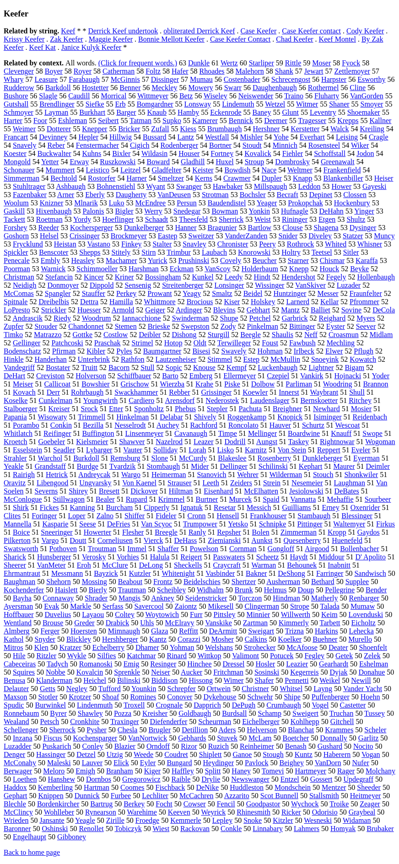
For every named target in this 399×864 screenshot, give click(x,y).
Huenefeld (347, 540)
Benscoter (53, 252)
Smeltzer (171, 178)
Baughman (19, 581)
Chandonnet (85, 326)
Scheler (375, 730)
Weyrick (213, 812)
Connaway (58, 598)
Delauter (16, 688)
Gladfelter (167, 170)
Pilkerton (17, 540)
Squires (24, 672)
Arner (65, 195)
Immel (136, 549)
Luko (116, 203)
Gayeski (374, 186)
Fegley (314, 656)
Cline (358, 87)
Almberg (17, 631)
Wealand (16, 721)
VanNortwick (147, 738)
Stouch (323, 474)
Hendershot (298, 277)
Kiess (188, 129)
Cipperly (156, 507)
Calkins (256, 639)
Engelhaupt (29, 837)
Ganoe (242, 754)
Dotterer (59, 129)
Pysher (96, 730)
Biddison (164, 680)
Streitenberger (182, 285)
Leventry (323, 112)
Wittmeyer (152, 96)
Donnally (333, 738)
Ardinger (189, 310)
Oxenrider (365, 507)
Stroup (254, 162)
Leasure (46, 79)
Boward (158, 162)
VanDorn (328, 763)
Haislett (66, 590)
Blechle (15, 804)
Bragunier (222, 227)
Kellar (329, 302)
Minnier (258, 614)
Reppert (328, 450)
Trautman (132, 590)
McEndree (150, 203)
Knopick (289, 417)
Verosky (94, 557)
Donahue (371, 672)
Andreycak (94, 474)
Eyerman (366, 458)
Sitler (351, 252)
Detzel (86, 754)
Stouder (46, 326)
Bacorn (118, 367)
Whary (14, 79)
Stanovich (211, 474)
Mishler (251, 137)
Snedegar (187, 211)
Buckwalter (54, 153)
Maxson (15, 697)
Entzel (289, 779)
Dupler (271, 178)
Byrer (58, 713)
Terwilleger (234, 343)
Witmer (307, 104)
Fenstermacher (97, 145)
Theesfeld (193, 219)
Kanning (82, 507)
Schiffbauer (134, 376)
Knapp (303, 178)
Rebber (179, 392)
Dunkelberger (144, 227)
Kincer (94, 277)
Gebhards (192, 738)
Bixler (121, 153)
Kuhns (92, 153)
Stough (273, 754)
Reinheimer (257, 746)
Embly (50, 260)
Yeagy (192, 293)
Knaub (157, 112)
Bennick (241, 120)
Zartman (255, 623)
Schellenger (21, 730)
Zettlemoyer (352, 71)
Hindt (262, 277)
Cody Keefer (365, 31)
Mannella (17, 524)
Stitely (121, 252)
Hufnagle (294, 211)
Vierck (153, 540)
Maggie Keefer (111, 39)
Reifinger (57, 433)
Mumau (201, 79)
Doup (306, 590)
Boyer (54, 71)
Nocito (363, 746)
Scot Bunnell (279, 796)
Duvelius (57, 614)
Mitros (13, 647)
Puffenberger (331, 697)
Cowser (194, 804)
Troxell (134, 705)
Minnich (285, 145)
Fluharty (326, 96)
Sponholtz (149, 409)
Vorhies (128, 557)
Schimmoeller (97, 269)
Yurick (157, 260)
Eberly (95, 195)
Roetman (49, 219)
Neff (311, 334)
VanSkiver (310, 285)
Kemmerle (185, 820)
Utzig (115, 754)
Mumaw (362, 606)
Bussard (155, 137)
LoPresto (17, 310)
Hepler (89, 137)
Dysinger (363, 227)
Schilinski (273, 466)
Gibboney (71, 837)
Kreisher (154, 713)
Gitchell (342, 721)
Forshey (15, 227)
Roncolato (243, 425)
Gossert (321, 779)
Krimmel (171, 499)
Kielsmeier (92, 441)
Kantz (158, 639)
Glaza (159, 631)
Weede (143, 754)
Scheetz (267, 557)
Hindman (286, 598)
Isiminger (327, 417)
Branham (119, 771)
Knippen (51, 796)
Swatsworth (21, 549)
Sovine (351, 310)
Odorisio (325, 812)
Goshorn (16, 236)
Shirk (21, 507)
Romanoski (96, 664)
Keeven (179, 812)
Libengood (52, 483)
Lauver (92, 763)
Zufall (160, 129)
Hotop (173, 343)
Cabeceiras (20, 664)
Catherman (118, 71)
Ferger (50, 631)
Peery (267, 244)
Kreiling (372, 129)
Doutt (78, 540)
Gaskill (14, 211)
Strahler (15, 458)
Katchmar (141, 656)
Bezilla (93, 425)
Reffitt (188, 631)
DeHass (185, 540)
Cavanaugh (190, 433)
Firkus (385, 524)
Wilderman (286, 474)
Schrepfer (181, 688)
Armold (123, 310)
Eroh (84, 565)
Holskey (263, 302)
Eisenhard (218, 491)
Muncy (384, 236)
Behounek (302, 565)
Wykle (76, 656)
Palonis (93, 211)
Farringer (330, 573)
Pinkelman (262, 326)
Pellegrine (340, 590)
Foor (40, 120)
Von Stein (292, 450)
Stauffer (93, 293)
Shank (284, 71)
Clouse (292, 227)
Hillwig (120, 137)
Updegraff (358, 779)
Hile (19, 656)
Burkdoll (86, 458)
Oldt (200, 343)
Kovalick (257, 153)
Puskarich (56, 746)
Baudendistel (227, 203)
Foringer (44, 516)
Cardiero (141, 400)
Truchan (341, 713)
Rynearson (100, 812)
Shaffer (168, 549)
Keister (202, 170)
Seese (87, 524)
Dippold (101, 285)
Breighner (287, 409)
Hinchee (199, 664)
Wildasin (154, 153)
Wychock (304, 804)
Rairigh (24, 474)
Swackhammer (136, 392)
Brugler (159, 730)
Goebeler (51, 441)
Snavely (25, 145)
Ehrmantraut (22, 573)
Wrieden (16, 820)
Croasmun (344, 334)
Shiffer (134, 516)
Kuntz (304, 754)
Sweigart (261, 631)
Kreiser (59, 409)
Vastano (98, 244)
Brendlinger (56, 104)
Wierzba (172, 384)
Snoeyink (325, 359)
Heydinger (218, 763)
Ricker (291, 812)
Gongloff (281, 549)
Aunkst (261, 540)
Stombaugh (163, 466)
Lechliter (155, 796)
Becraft (287, 195)
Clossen (355, 195)
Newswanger (250, 779)
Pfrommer (364, 302)
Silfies (106, 656)
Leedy (234, 277)
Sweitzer (201, 236)
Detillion (195, 730)
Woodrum (96, 318)
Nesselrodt (130, 425)
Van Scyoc (156, 524)
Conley (92, 746)
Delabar (171, 417)
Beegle (250, 334)
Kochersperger (91, 227)
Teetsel (322, 252)
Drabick (117, 623)
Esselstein (27, 450)
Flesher (133, 532)
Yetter (50, 162)
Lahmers (306, 828)
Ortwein (219, 688)
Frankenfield (342, 170)
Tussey (374, 713)
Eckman (182, 269)
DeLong (151, 565)
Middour (332, 557)
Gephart (15, 796)
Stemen (126, 326)
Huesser (89, 310)
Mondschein (293, 787)
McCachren (196, 796)
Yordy (82, 219)
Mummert (60, 170)
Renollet (91, 828)
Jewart (314, 71)
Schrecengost (290, 79)
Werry (153, 211)
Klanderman (54, 680)
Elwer (334, 351)
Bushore (16, 96)
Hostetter (95, 87)
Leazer (204, 441)
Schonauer (19, 170)
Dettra (89, 302)
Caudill (79, 96)
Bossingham (163, 277)
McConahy (20, 763)
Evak (51, 606)
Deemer (275, 120)
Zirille (115, 820)
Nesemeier (307, 483)
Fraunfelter (366, 293)
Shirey (78, 491)
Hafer (180, 71)
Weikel (329, 680)
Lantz (186, 137)
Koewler (255, 392)
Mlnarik (86, 203)
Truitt (89, 367)
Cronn (196, 516)
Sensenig (137, 285)
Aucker (191, 672)
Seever (366, 326)
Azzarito (236, 796)
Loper (76, 516)
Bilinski (128, 680)
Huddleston (247, 787)
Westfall (217, 137)
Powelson (204, 549)
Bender (376, 590)
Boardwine (304, 433)
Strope (299, 606)
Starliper (261, 63)
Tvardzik (122, 466)
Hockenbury (352, 203)
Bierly (98, 590)
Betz (186, 96)
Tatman (140, 120)
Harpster (333, 79)
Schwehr (260, 697)
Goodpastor (263, 804)
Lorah (197, 450)
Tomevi (273, 771)
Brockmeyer (129, 236)
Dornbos (98, 779)
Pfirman (64, 351)
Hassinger (50, 754)
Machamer (121, 260)
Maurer (344, 466)
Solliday (165, 450)
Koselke (15, 400)
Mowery (201, 87)
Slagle (48, 96)
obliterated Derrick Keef (199, 31)
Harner (136, 178)
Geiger (155, 310)
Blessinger (356, 516)
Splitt (213, 771)
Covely (230, 260)
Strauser (179, 483)
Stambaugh (313, 516)
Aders (227, 730)
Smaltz (222, 293)
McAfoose (302, 647)
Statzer (353, 236)
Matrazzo (47, 334)
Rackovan (195, 828)
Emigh (85, 771)
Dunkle (199, 63)
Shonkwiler (361, 474)
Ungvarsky (95, 483)
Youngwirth (100, 400)
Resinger (163, 664)
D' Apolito (371, 557)
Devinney (53, 137)
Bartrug (101, 804)
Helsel (49, 236)
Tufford (109, 688)
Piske (232, 384)
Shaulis (282, 334)
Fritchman (228, 672)
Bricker (129, 129)
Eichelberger (260, 721)
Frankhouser (268, 516)
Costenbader (242, 79)
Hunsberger (54, 557)
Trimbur (179, 252)
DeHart (14, 376)
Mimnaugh (124, 631)
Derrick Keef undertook (123, 31)
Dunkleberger (322, 458)
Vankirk (312, 376)
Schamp (270, 713)
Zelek (372, 656)
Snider (288, 236)
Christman (19, 277)
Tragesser (312, 120)
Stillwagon (69, 499)
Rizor (189, 746)
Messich (259, 507)
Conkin (61, 425)
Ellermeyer (239, 376)
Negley (76, 688)
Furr (196, 614)
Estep (251, 359)
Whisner (369, 244)
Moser (321, 63)
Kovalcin (89, 672)
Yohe (281, 137)
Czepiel (278, 376)
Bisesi (201, 351)
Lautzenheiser (175, 359)
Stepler (217, 409)
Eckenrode (225, 112)
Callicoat (57, 384)
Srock (89, 409)
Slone (159, 458)
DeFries (118, 524)
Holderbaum (260, 269)
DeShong (291, 573)
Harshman (144, 269)
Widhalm (210, 590)
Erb (120, 104)
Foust (270, 343)
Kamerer (205, 120)
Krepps (347, 120)
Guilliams (296, 507)
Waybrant (324, 392)
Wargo (130, 474)
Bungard (179, 763)
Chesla (128, 730)
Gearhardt (333, 664)
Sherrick (231, 219)
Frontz (163, 581)
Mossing (94, 581)
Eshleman (72, 120)
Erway (79, 162)
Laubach (214, 252)
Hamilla (121, 302)
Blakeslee (232, 458)
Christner (255, 688)
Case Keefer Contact (240, 39)
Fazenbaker (30, 195)
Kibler (95, 351)
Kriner (124, 277)
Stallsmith (324, 796)
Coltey (125, 614)
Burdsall (234, 713)
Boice (21, 532)
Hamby (188, 112)
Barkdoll (58, 87)
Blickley (78, 639)
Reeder (48, 227)
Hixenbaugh (53, 211)
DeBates (346, 491)
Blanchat (301, 730)
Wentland (18, 623)
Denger (14, 754)
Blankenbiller (343, 178)
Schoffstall (329, 153)
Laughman (349, 483)
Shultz (355, 219)
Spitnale (15, 302)
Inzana (22, 738)
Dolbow (263, 384)
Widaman (357, 820)
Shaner (339, 104)
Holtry (291, 252)
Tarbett (329, 623)
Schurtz (313, 425)
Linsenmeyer (144, 433)
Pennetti (296, 680)
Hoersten (83, 631)
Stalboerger (20, 409)
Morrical (113, 96)
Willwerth (295, 614)
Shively (205, 417)
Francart (16, 137)
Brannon (375, 384)
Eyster (335, 326)
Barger (126, 112)
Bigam (354, 367)
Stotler (48, 697)
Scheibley (171, 590)
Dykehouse (219, 697)
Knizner (52, 203)
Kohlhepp (305, 721)
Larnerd (297, 302)
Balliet (320, 310)
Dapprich (207, 705)
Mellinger (262, 433)
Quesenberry (302, 540)
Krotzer (80, 697)
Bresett (109, 491)
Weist (262, 219)
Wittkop (209, 656)
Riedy (62, 318)
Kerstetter (305, 129)
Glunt (290, 112)
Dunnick (87, 796)
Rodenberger (179, 145)
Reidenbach (370, 417)
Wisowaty (52, 417)
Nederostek (222, 400)
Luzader (349, 285)
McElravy (179, 623)
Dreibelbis (53, 302)
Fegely (336, 277)
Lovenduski (366, 614)
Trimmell (91, 417)
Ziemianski (224, 540)
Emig (132, 664)
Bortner (220, 145)
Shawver (132, 441)
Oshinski (55, 828)
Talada (330, 606)
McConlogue (23, 499)
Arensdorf (179, 400)
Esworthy (371, 79)
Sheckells (188, 565)
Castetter (353, 705)
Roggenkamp (246, 417)
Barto (170, 376)
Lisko (225, 450)
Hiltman (181, 491)
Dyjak (338, 672)
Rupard (136, 499)
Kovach (24, 392)
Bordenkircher (58, 804)
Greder (84, 623)
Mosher (222, 639)
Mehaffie (340, 499)
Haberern (337, 754)
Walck (339, 129)
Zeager (370, 804)
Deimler (377, 466)
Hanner (185, 227)
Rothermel (323, 87)
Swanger (189, 186)
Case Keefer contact (311, 31)
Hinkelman (132, 417)
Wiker (360, 145)
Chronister (232, 244)
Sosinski (266, 672)
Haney (241, 771)
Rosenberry (274, 458)
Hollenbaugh (376, 277)
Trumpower (200, 524)
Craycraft (226, 565)
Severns (46, 491)
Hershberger (120, 639)
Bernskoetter (319, 400)
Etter (116, 409)
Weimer (24, 129)
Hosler (265, 664)
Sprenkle (127, 672)
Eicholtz (363, 623)
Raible (181, 779)
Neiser (160, 672)
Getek (344, 656)
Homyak (343, 828)
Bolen (261, 532)
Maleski (59, 763)
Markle (80, 606)
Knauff (341, 433)
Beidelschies (202, 581)
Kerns (203, 178)
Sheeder (369, 787)
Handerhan (51, 359)
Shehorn (58, 581)
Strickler (53, 310)
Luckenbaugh (277, 367)
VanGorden (366, 96)
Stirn (148, 252)
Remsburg (125, 458)
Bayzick (106, 573)
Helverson (262, 730)
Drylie (210, 779)
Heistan (65, 244)
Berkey (134, 804)
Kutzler (140, 573)
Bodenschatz (22, 351)
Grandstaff (50, 466)
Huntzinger (289, 293)
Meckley (165, 87)
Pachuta (250, 409)
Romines (143, 697)
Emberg (200, 376)
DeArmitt (223, 631)
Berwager (18, 771)
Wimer (234, 680)
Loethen (25, 779)
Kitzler (283, 820)
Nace (268, 170)
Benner (129, 87)
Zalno (105, 516)
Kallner (380, 120)
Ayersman (18, 606)
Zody (228, 326)
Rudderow (19, 87)
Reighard (332, 318)
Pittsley (225, 614)
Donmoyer (63, 285)
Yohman (182, 647)
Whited (335, 244)
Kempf (236, 367)
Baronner (17, 828)
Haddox (15, 787)
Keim (329, 614)
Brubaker (380, 828)
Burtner (207, 499)
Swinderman (190, 318)
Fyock (351, 63)
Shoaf (110, 697)
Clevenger (19, 71)
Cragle (378, 137)
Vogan (370, 754)
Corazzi (189, 639)
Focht (164, 804)
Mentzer (334, 787)
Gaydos (368, 532)
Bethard (322, 581)
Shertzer (244, 581)
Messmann (67, 573)
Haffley (183, 771)
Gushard (330, 746)
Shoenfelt (373, 647)
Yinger (364, 211)
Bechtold (63, 178)
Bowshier (95, 384)
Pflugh (363, 351)
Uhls (147, 623)
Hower (341, 186)
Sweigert (305, 713)
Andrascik (27, 318)
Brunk (244, 590)
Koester (15, 153)
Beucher (264, 260)
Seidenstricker (206, 598)
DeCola (383, 310)
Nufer (360, 763)
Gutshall (16, 104)
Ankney (162, 598)
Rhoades (211, 71)
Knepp (299, 269)
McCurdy (193, 458)
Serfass (112, 606)
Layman (56, 112)
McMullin (285, 359)
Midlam (381, 334)
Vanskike (218, 623)
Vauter (132, 450)
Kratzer (70, 647)
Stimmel (219, 359)
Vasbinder (220, 573)
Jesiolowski (306, 491)
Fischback (170, 787)
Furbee (121, 796)
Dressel (234, 664)
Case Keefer (259, 31)
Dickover (144, 491)
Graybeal (362, 812)
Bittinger (302, 326)
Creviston (50, 376)
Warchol (50, 458)
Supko (171, 120)
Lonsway (197, 104)
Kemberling (55, 787)
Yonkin (259, 211)
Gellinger (26, 343)
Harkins (326, 631)
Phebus (185, 409)
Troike (339, 804)
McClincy (18, 812)
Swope (372, 433)
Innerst (289, 392)
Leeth (210, 483)
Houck (330, 269)
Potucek (282, 656)
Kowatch (363, 359)
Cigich (140, 145)
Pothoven (63, 549)
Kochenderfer (24, 590)
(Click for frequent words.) (137, 63)
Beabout (130, 581)
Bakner (256, 573)
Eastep (168, 236)
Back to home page (32, 852)
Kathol (14, 639)
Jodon (365, 153)
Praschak (107, 343)
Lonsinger (229, 285)
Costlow (115, 334)
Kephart (311, 466)
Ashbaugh (71, 186)
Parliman (299, 384)
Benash (296, 746)
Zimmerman (298, 532)
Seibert (108, 120)
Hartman (96, 787)
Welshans (219, 647)
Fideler (166, 516)
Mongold (17, 162)
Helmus (275, 590)
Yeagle (85, 820)
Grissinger (216, 392)
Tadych (57, 664)
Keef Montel (337, 39)
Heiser (384, 178)
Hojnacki (347, 376)
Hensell (227, 516)
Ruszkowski (117, 162)
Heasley (83, 260)
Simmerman (21, 178)
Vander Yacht (362, 688)
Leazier (297, 664)
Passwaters (229, 557)
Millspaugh (270, 186)
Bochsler (253, 195)
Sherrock (62, 730)
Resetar (225, 507)
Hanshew (61, 779)
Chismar (332, 260)
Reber (56, 145)
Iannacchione (141, 318)
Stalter (162, 244)
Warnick (53, 269)
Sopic (173, 367)
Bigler (124, 211)
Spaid (271, 499)
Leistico (98, 170)
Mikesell (220, 606)
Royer (83, 71)
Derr (53, 392)
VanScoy (218, 269)
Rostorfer (101, 178)
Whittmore (159, 302)
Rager (346, 771)
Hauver (280, 425)
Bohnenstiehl (116, 186)
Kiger (152, 771)
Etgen (326, 219)
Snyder (45, 639)
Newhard (326, 409)
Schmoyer (18, 112)
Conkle (231, 828)
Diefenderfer (169, 721)
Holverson (90, 376)
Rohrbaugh (87, 392)
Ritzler (47, 656)
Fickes (49, 507)
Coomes (132, 787)
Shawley (90, 713)
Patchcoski (67, 343)
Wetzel (275, 104)
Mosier (361, 409)
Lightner (321, 367)
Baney (262, 112)
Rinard (177, 656)
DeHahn (331, 211)
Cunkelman (55, 400)
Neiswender (255, 96)
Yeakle (14, 466)
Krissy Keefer (24, 39)
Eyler (148, 763)
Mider (200, 466)
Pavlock (257, 763)
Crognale (169, 705)
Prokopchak (305, 203)
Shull (357, 392)
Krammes (339, 730)
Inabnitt (339, 565)
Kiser (232, 302)
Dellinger (233, 466)
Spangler (58, 293)
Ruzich (218, 746)
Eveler (361, 450)
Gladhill (193, 162)
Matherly (324, 598)
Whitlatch (18, 433)
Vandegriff (19, 367)
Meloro (54, 771)
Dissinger (165, 79)
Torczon (250, 598)
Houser (189, 153)
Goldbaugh (194, 713)
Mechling (341, 343)
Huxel (225, 162)
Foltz (153, 71)
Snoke (252, 820)
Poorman (17, 269)
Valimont (245, 656)
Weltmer (300, 170)
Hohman (270, 351)
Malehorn (250, 71)
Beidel (253, 293)
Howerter (97, 532)
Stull (147, 367)
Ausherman (283, 581)
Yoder (380, 376)
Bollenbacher (359, 549)
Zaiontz (186, 606)
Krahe (204, 384)
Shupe (229, 318)
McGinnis (125, 79)
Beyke (359, 269)
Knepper (94, 129)
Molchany (380, 771)
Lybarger (99, 450)
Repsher (229, 532)
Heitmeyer (365, 796)
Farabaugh (84, 79)
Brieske (159, 326)
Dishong (184, 334)
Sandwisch (370, 573)
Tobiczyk (127, 828)
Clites (12, 516)
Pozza (122, 713)
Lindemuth (238, 104)
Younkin (143, 688)
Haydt (298, 557)
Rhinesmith (253, 812)
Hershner (266, 129)
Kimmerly (294, 623)
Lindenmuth (95, 705)
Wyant (155, 186)
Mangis (129, 598)
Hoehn (370, 697)
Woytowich (162, 614)
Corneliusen (115, 540)
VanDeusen (174, 195)
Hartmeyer (310, 771)
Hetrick (57, 474)
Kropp (337, 532)
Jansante (51, 820)
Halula (160, 557)
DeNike (207, 787)
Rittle (293, 63)
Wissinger (269, 285)
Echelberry (108, 647)
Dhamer (147, 647)
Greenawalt (338, 162)
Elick (121, 763)
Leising (347, 137)
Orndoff (158, 746)
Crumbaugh (283, 705)
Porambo (26, 425)
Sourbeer (378, 499)
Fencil (226, 804)
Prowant (159, 293)
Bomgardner (155, 104)
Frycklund (28, 244)
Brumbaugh (224, 129)
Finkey (131, 244)
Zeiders (241, 483)
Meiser (23, 384)
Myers (365, 318)
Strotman (215, 195)
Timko (13, 334)
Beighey (292, 763)
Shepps (89, 252)
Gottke (83, 334)
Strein (271, 483)
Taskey (298, 441)
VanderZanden (246, 236)
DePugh (244, 705)
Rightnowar (337, 441)
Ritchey (360, 400)
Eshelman (373, 664)
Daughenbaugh (275, 87)
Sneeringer (56, 532)
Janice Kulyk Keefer (91, 47)
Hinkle (14, 359)
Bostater (58, 367)
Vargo (50, 540)
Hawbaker (228, 186)
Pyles (124, 351)
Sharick (15, 557)
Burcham (119, 507)
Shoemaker (363, 112)
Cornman (243, 549)
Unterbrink (94, 359)
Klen (41, 647)
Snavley (194, 244)
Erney (331, 507)
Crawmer (237, 178)
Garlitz (368, 738)
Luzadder (17, 746)
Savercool (149, 606)
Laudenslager (269, 400)
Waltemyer (349, 524)
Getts (47, 688)
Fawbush (302, 343)
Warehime (141, 812)
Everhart (312, 137)
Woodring (337, 384)
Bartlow (260, 227)
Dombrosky (292, 162)
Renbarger (364, 598)
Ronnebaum (21, 713)
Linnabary (268, 828)
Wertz (229, 63)
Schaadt (156, 219)
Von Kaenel (139, 483)
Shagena (326, 227)
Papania (15, 417)
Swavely (234, 351)
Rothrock (300, 244)
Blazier (124, 746)
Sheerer (15, 565)
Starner (298, 260)
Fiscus (52, 738)
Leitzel (130, 170)
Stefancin (59, 277)
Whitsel (291, 688)
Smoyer (372, 104)
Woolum (16, 203)
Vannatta (303, 499)
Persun (187, 203)
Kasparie (55, 524)
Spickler (16, 252)
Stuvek (227, 738)
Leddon (309, 186)
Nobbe (55, 672)
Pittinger (309, 524)
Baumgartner (162, 351)
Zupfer (14, 326)
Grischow (135, 384)
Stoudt (252, 145)
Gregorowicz (141, 779)
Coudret (176, 754)
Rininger (294, 219)
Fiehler (292, 153)
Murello (360, 639)
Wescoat (347, 425)
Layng (322, 688)
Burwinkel (50, 705)
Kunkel (203, 277)
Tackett (14, 219)
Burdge (87, 466)
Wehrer (248, 474)
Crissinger (85, 236)
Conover (179, 697)
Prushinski (194, 260)
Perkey (126, 293)
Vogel (320, 705)
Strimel (142, 343)
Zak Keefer (66, 39)
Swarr (233, 87)
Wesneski (318, 820)
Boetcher (296, 738)
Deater (338, 647)
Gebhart (258, 310)
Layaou (93, 614)
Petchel (260, 318)
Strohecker (259, 647)
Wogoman (380, 441)
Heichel (94, 680)
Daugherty (131, 195)
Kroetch (15, 441)
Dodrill (235, 441)
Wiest (160, 828)
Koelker (290, 639)
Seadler (64, 450)
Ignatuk (191, 507)
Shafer (264, 680)
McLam (260, 738)
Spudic (14, 705)
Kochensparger (95, 738)
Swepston (195, 326)
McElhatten (261, 491)
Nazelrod (169, 441)
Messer (327, 293)
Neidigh (25, 285)
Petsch (49, 721)
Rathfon (133, 359)
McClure (115, 565)
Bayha (22, 598)
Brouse (53, 623)
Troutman (102, 549)
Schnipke (272, 524)
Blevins (224, 310)
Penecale (17, 260)
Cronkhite (84, 721)
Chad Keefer (294, 39)
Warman (264, 565)
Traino (293, 96)
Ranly (197, 532)
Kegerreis (304, 672)
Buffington (98, 433)
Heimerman (168, 474)
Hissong (200, 680)
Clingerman (261, 606)
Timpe (227, 433)
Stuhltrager (29, 186)
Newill (361, 680)
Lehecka (361, 631)
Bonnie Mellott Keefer (171, 39)
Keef (68, 31)
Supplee (357, 581)
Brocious (200, 302)
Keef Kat (42, 47)
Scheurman (214, 721)
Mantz (290, 310)
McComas (19, 293)
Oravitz (15, 483)
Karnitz (256, 450)
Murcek (240, 499)
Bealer (105, 499)
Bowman (224, 211)
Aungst (266, 441)
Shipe (292, 697)
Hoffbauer (18, 614)
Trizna (294, 631)
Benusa (14, 680)
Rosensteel (324, 145)
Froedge (147, 820)
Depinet (321, 195)
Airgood (317, 549)
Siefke (95, 104)
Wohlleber (59, 812)
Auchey (167, 425)
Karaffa (367, 260)
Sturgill (219, 334)
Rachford (204, 425)
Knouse (204, 367)
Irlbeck (304, 351)
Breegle (166, 532)
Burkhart (92, 112)
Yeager (267, 203)
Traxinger (124, 721)
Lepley (222, 820)
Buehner (325, 639)
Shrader (96, 598)
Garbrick (295, 318)
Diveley (320, 236)
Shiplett (210, 754)
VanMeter (51, 565)
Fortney (221, 153)
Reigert (191, 557)
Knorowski (254, 252)
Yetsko (238, 524)
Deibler (150, 334)
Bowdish (238, 170)
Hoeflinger (118, 219)
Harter (13, 120)
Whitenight (178, 573)
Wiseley (215, 96)
